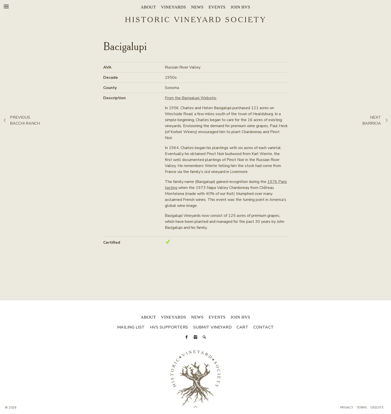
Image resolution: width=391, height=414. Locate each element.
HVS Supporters (169, 327)
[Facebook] (186, 337)
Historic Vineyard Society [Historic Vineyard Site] (195, 20)
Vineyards (173, 7)
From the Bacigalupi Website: (191, 98)
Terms (362, 407)
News (197, 7)
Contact (263, 327)
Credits (377, 407)
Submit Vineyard (212, 327)
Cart (242, 327)
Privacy (346, 407)
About (148, 7)
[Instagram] (195, 337)
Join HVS (240, 7)
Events (216, 7)
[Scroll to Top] (195, 407)
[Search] (204, 337)
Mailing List (131, 327)
